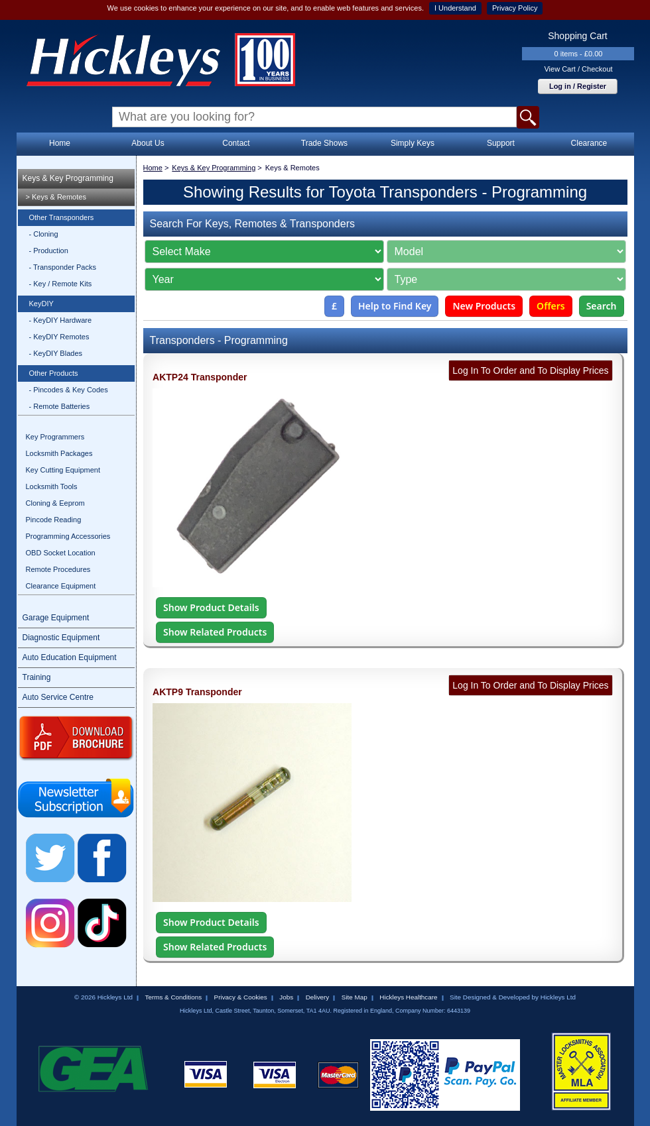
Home (59, 143)
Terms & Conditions (173, 997)
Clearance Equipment (61, 586)
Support (501, 143)
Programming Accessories (68, 536)
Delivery (318, 997)
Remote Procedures (58, 569)
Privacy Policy (514, 8)
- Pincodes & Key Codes (68, 390)
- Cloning (43, 234)
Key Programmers (55, 437)
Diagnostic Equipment (61, 637)
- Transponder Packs (63, 267)
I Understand (455, 8)
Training (37, 677)
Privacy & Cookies (240, 997)
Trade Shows (324, 143)
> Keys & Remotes (56, 197)
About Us (147, 143)
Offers (551, 306)
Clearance (589, 143)
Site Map (354, 997)
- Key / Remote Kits (60, 284)
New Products (483, 306)
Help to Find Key (395, 306)
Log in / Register (577, 86)
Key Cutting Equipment (63, 470)
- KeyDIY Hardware (60, 320)
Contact (235, 143)
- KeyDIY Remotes (59, 337)
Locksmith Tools (52, 486)
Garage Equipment (56, 617)
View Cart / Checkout (578, 69)
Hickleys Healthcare (408, 997)
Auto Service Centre (58, 697)
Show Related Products (215, 632)
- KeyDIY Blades (56, 353)
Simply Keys (412, 143)
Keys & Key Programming (68, 178)
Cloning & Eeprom (55, 503)
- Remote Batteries (59, 406)
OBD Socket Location (61, 553)
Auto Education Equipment (70, 657)
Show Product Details (211, 607)
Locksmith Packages (59, 453)
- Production (48, 250)
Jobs (286, 997)
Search (601, 306)
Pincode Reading (54, 520)
